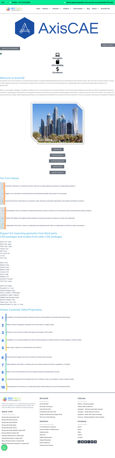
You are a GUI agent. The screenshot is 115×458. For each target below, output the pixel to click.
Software (46, 8)
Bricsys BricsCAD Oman (9, 427)
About (38, 8)
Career (80, 435)
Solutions (67, 8)
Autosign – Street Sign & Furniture (88, 412)
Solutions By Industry (46, 445)
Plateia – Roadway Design (86, 404)
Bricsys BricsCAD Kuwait (9, 420)
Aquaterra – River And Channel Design (90, 414)
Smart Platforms (45, 442)
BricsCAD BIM (44, 404)
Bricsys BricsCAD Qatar (9, 425)
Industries (56, 8)
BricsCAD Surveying (46, 406)
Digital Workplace (45, 440)
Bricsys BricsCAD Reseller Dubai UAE (13, 430)
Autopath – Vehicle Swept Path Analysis (90, 409)
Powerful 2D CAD (45, 409)
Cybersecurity (44, 432)
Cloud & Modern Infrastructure (49, 429)
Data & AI (42, 435)
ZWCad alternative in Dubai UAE (12, 438)
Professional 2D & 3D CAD (48, 412)
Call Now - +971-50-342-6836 (26, 2)
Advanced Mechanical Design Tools (51, 414)
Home (80, 427)
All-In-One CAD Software (47, 417)
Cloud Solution (79, 8)
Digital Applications (46, 437)
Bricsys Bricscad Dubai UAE (10, 417)
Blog (88, 8)
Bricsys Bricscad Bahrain (9, 422)
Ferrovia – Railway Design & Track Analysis (91, 417)
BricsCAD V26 (105, 8)
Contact (95, 8)
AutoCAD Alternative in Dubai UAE (13, 435)
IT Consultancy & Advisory (48, 427)
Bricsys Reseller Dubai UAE (10, 433)
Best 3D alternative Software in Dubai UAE (15, 443)
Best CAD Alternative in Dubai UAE (13, 441)
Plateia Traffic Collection (85, 406)
